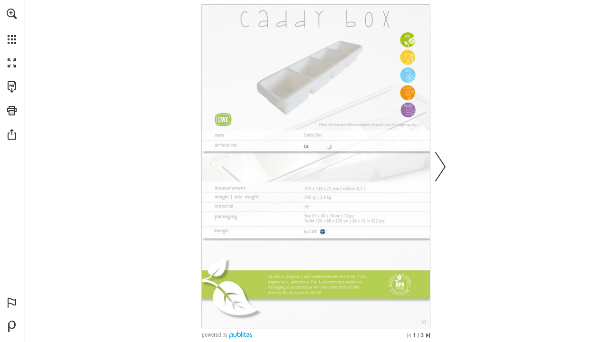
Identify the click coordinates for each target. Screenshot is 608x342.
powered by (215, 335)
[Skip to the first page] (409, 335)
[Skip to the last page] (428, 335)
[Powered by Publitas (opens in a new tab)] (12, 326)
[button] (12, 14)
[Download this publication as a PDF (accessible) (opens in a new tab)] (12, 87)
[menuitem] (12, 26)
